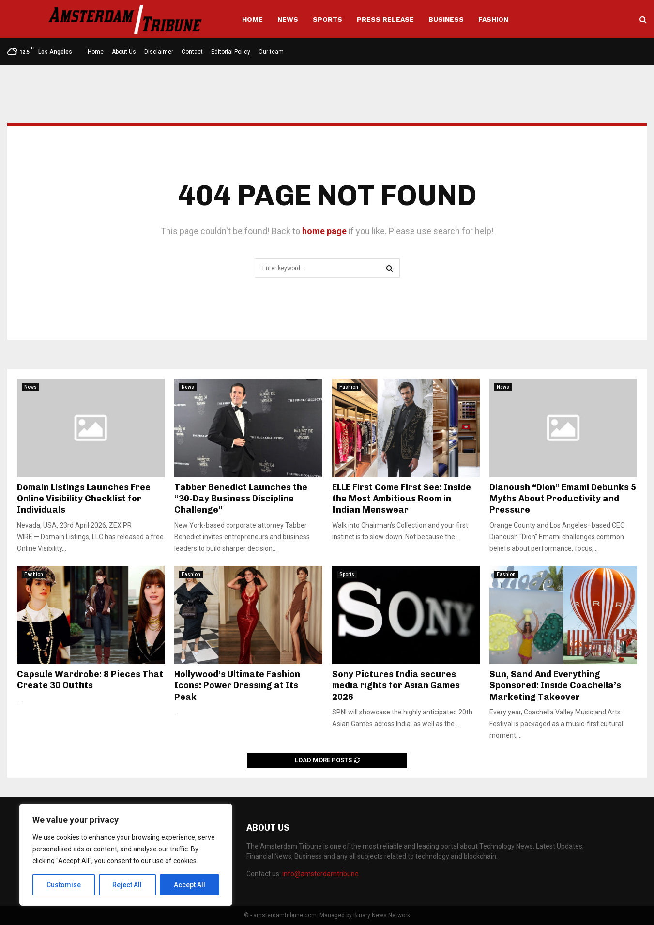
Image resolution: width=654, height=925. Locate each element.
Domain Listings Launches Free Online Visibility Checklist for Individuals (84, 499)
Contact (192, 51)
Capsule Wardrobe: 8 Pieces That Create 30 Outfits (90, 680)
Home (252, 19)
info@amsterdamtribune (320, 874)
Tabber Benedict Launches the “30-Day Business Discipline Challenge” (240, 499)
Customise (63, 885)
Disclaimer (158, 51)
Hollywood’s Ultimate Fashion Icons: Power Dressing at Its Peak (237, 685)
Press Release (385, 19)
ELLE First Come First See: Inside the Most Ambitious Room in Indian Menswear (401, 499)
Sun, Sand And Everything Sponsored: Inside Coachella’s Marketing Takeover (555, 685)
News (287, 19)
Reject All (127, 885)
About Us (124, 51)
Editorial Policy (230, 51)
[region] (125, 855)
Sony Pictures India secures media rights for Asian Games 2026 (396, 685)
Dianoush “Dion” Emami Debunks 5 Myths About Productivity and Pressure (562, 499)
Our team (271, 51)
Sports (327, 19)
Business (446, 19)
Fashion (493, 19)
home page (324, 231)
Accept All (189, 885)
